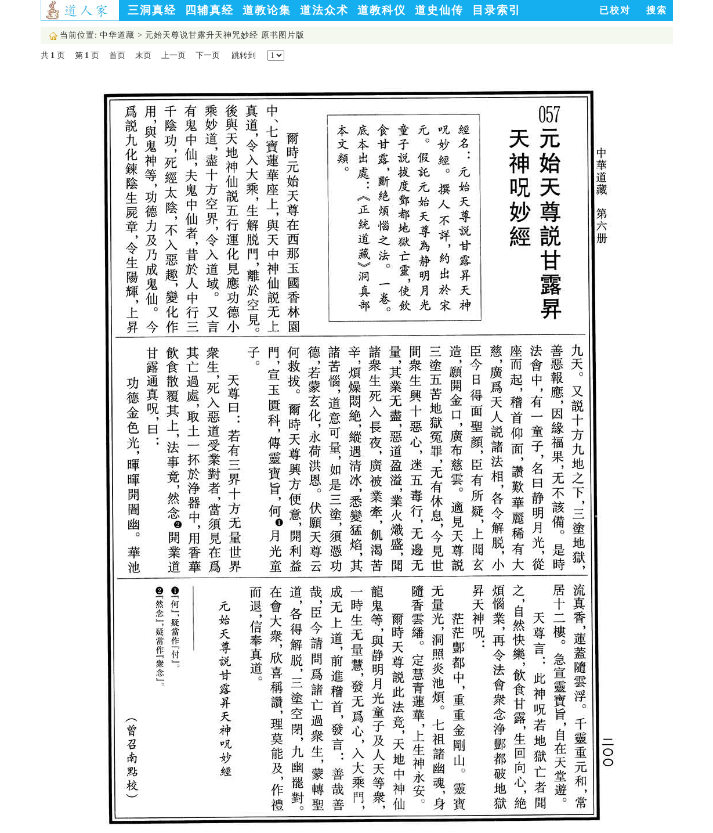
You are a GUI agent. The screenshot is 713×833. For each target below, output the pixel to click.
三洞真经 (152, 10)
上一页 (173, 55)
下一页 (208, 55)
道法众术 (324, 10)
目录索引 (496, 10)
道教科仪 (381, 10)
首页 (117, 55)
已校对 (615, 10)
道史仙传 (439, 10)
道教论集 (267, 10)
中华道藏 (117, 35)
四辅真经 (209, 10)
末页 (143, 55)
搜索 (656, 10)
